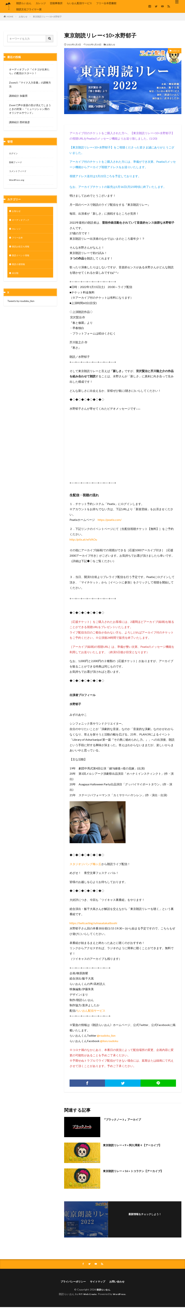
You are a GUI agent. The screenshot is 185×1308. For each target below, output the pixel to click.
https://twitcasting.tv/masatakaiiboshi (93, 923)
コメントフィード (19, 172)
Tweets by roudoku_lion (20, 307)
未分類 (16, 279)
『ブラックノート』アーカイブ (126, 1119)
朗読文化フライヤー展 (29, 9)
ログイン (14, 153)
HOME (10, 16)
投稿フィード (16, 163)
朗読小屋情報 (19, 270)
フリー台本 (18, 241)
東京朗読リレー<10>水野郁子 (47, 16)
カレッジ (41, 3)
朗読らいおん (23, 3)
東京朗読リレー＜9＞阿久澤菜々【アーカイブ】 (138, 1145)
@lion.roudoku (109, 1041)
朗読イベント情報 (22, 260)
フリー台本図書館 (106, 3)
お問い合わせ (119, 1282)
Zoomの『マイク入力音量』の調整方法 (30, 84)
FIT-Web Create (86, 1294)
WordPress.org (17, 181)
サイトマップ (98, 1282)
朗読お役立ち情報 (22, 251)
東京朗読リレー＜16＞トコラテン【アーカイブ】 (139, 1171)
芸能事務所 (56, 3)
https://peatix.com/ (110, 519)
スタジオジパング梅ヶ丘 (85, 864)
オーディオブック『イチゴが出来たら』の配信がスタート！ (29, 71)
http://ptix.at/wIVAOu (83, 539)
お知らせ (23, 16)
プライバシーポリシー (71, 1282)
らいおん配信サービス (79, 3)
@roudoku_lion (106, 1035)
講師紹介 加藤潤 (18, 95)
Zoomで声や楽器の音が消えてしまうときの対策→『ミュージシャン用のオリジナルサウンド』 (30, 109)
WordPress (120, 1294)
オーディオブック (22, 223)
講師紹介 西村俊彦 (19, 122)
